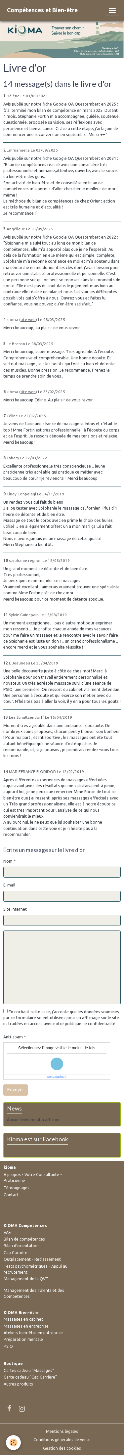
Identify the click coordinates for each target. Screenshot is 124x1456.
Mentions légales (62, 1431)
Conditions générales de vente (62, 1439)
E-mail (9, 885)
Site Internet (15, 909)
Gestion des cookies (62, 1448)
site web (28, 319)
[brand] (42, 10)
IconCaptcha (55, 1076)
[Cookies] (13, 1442)
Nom (8, 861)
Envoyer (15, 1089)
